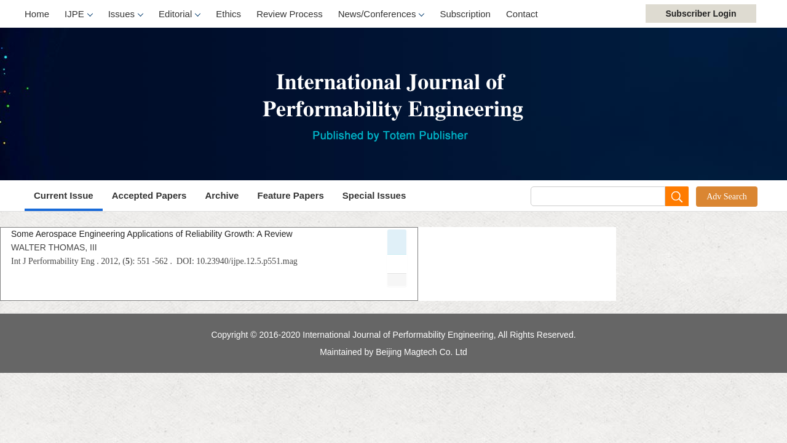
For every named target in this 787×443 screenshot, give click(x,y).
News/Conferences (381, 15)
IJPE (79, 15)
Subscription (465, 14)
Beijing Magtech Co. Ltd (421, 352)
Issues (125, 15)
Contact (522, 14)
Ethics (228, 14)
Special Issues (374, 195)
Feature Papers (290, 195)
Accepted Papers (149, 195)
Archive (222, 195)
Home (37, 14)
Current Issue (63, 195)
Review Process (289, 14)
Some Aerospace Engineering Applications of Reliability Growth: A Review (152, 234)
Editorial (179, 15)
